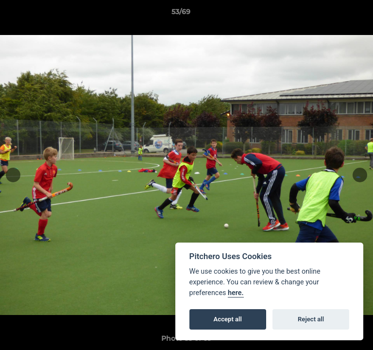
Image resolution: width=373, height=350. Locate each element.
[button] (338, 14)
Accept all (228, 319)
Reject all (311, 319)
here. (236, 293)
